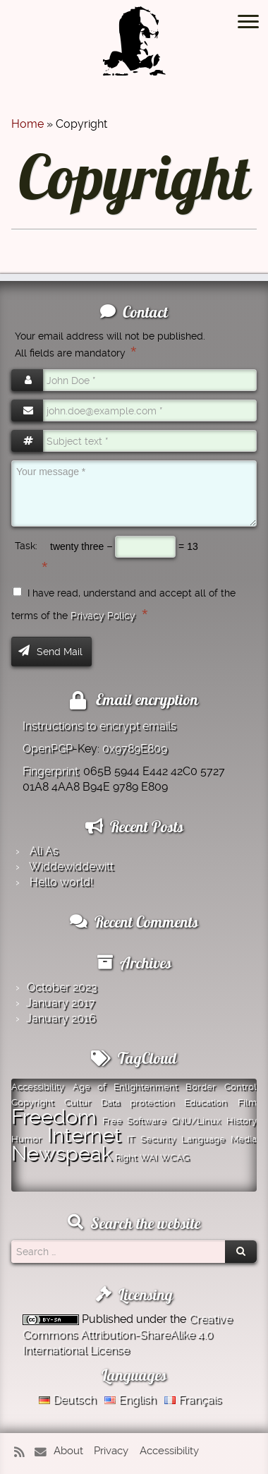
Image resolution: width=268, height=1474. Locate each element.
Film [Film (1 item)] (247, 1102)
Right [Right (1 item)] (126, 1157)
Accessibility (169, 1450)
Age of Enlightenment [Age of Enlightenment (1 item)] (125, 1086)
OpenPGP (48, 748)
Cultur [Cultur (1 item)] (77, 1102)
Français (192, 1399)
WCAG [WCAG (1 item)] (174, 1157)
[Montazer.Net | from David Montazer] (134, 48)
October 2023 (62, 987)
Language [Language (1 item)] (203, 1139)
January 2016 (61, 1018)
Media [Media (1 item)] (244, 1139)
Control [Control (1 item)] (240, 1086)
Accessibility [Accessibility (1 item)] (37, 1086)
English (130, 1399)
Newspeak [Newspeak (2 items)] (61, 1154)
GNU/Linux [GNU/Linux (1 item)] (196, 1120)
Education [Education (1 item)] (205, 1102)
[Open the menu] (248, 22)
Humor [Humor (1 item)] (26, 1139)
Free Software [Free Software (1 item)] (134, 1120)
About (68, 1450)
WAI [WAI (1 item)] (148, 1157)
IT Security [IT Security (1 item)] (151, 1139)
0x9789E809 (134, 748)
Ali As (44, 851)
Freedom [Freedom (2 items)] (54, 1117)
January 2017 (60, 1002)
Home (27, 124)
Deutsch (67, 1399)
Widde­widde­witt (71, 866)
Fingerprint (50, 771)
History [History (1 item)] (241, 1120)
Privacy (111, 1450)
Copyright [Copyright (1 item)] (32, 1102)
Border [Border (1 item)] (200, 1086)
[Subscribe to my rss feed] (23, 1452)
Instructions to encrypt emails (99, 726)
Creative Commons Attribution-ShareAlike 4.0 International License (127, 1334)
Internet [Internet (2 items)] (84, 1135)
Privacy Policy (103, 615)
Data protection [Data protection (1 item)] (137, 1102)
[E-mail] (43, 1452)
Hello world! (61, 882)
